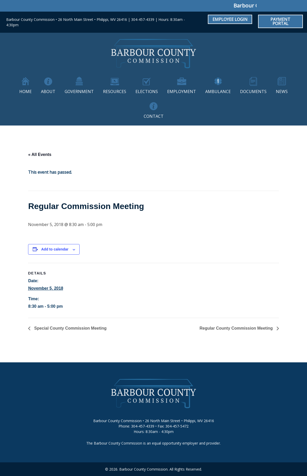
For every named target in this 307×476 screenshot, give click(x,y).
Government (79, 91)
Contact (154, 116)
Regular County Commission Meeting (237, 328)
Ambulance (218, 91)
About (48, 91)
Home (25, 91)
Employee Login (230, 19)
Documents (253, 91)
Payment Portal (280, 21)
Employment (181, 91)
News (282, 91)
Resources (114, 91)
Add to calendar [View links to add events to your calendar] (55, 249)
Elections (146, 91)
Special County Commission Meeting (69, 328)
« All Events (39, 154)
